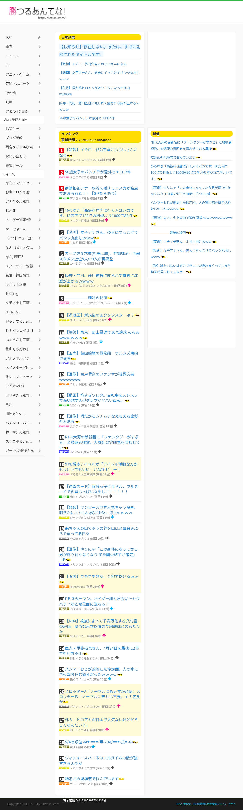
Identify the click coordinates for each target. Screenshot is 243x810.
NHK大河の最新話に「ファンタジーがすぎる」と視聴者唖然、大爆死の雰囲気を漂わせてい (99, 442)
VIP (8, 65)
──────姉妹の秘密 (86, 297)
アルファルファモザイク (85, 564)
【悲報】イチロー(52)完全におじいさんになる (93, 63)
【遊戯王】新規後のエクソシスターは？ (99, 315)
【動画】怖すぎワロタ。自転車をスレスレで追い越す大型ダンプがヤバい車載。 (98, 397)
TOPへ (232, 803)
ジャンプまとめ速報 (82, 517)
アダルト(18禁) (17, 111)
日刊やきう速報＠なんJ (84, 658)
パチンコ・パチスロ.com (85, 706)
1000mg (75, 405)
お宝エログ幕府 (79, 177)
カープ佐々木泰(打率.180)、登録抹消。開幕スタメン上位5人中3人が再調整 (99, 255)
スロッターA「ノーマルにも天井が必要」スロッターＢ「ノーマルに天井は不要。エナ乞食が (99, 696)
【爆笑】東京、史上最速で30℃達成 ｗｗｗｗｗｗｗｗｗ (99, 334)
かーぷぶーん (78, 263)
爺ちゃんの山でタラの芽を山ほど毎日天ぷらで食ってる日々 (98, 530)
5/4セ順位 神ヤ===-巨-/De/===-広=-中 (99, 742)
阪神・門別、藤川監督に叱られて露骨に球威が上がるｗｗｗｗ (98, 278)
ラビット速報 (78, 384)
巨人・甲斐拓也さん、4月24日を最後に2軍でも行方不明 (99, 650)
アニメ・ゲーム (18, 74)
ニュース (12, 55)
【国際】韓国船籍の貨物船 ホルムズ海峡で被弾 (98, 355)
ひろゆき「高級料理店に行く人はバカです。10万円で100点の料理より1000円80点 (96, 212)
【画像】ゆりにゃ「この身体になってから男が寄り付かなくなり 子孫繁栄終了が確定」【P (98, 554)
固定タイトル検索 (19, 147)
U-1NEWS (76, 452)
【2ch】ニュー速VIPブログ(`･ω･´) (92, 303)
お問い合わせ (16, 156)
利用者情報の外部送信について (209, 803)
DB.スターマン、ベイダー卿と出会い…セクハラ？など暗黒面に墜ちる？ (99, 601)
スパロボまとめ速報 (82, 768)
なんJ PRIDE (77, 342)
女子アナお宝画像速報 (84, 426)
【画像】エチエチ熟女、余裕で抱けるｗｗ (101, 576)
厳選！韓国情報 (79, 363)
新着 (9, 46)
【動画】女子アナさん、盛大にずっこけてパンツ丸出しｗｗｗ (98, 234)
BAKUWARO (77, 587)
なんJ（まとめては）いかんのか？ (91, 286)
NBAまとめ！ (78, 636)
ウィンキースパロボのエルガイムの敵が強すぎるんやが (98, 760)
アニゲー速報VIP (80, 220)
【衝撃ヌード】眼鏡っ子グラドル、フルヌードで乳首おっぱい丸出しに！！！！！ (98, 489)
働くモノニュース (81, 679)
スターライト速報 (81, 320)
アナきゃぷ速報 (79, 198)
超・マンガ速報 (79, 730)
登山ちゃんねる (79, 538)
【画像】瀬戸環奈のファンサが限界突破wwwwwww (96, 376)
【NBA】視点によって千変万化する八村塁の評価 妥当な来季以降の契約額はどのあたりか (99, 626)
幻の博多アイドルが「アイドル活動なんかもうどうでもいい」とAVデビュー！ (98, 466)
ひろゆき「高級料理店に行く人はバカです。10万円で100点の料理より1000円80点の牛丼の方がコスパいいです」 (191, 172)
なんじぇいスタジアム (84, 160)
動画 (9, 101)
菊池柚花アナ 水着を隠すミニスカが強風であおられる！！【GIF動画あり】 (98, 190)
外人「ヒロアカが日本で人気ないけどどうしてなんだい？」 (98, 722)
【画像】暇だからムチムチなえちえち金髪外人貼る (98, 418)
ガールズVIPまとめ (81, 784)
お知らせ (12, 128)
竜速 (73, 747)
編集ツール (14, 165)
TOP (9, 37)
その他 (11, 92)
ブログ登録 (14, 137)
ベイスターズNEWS (82, 609)
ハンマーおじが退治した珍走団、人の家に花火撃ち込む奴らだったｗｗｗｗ (98, 671)
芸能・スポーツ (18, 83)
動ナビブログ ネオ (81, 497)
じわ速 (74, 242)
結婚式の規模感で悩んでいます (92, 778)
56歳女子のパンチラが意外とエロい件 (87, 118)
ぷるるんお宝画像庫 (82, 474)
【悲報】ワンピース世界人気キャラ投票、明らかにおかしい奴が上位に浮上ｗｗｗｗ (98, 509)
